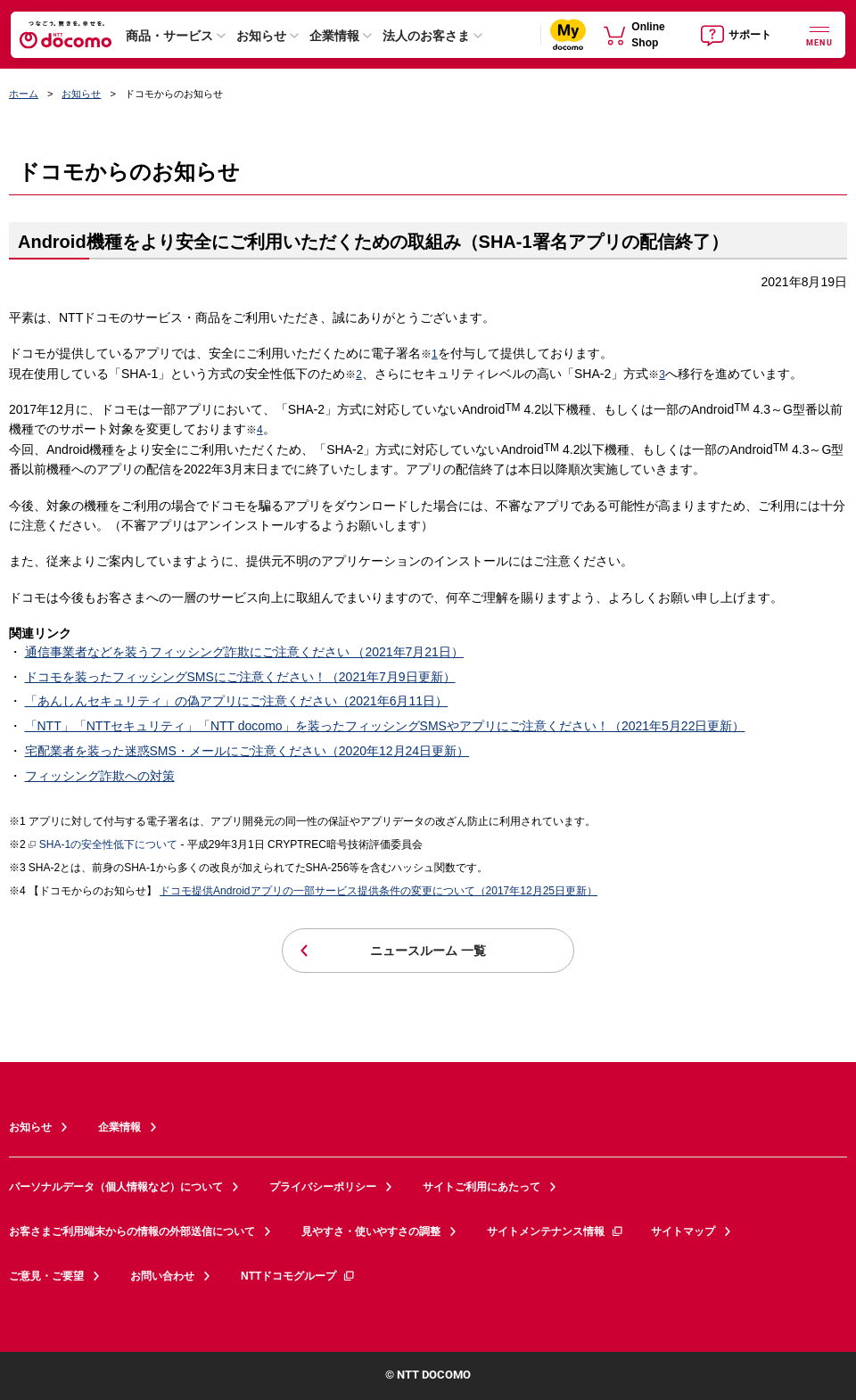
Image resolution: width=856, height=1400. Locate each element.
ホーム (23, 93)
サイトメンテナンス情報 (555, 1231)
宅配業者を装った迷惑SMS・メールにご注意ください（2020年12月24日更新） (247, 751)
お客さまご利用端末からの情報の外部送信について (132, 1231)
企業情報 (334, 36)
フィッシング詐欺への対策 (100, 776)
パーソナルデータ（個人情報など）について (116, 1187)
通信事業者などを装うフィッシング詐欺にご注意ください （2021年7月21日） (244, 652)
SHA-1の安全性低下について (103, 845)
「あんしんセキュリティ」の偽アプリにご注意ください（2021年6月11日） (237, 701)
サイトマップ (683, 1231)
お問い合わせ (162, 1276)
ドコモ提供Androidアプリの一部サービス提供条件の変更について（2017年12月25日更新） (378, 891)
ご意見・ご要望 (46, 1276)
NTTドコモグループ (298, 1276)
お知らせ (261, 36)
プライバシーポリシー (322, 1187)
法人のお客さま (426, 36)
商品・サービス (169, 36)
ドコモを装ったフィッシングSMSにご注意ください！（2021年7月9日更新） (240, 677)
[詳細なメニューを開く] (819, 34)
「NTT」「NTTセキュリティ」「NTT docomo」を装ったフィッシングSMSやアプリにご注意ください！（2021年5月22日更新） (385, 726)
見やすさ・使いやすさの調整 (370, 1231)
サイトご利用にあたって (481, 1187)
